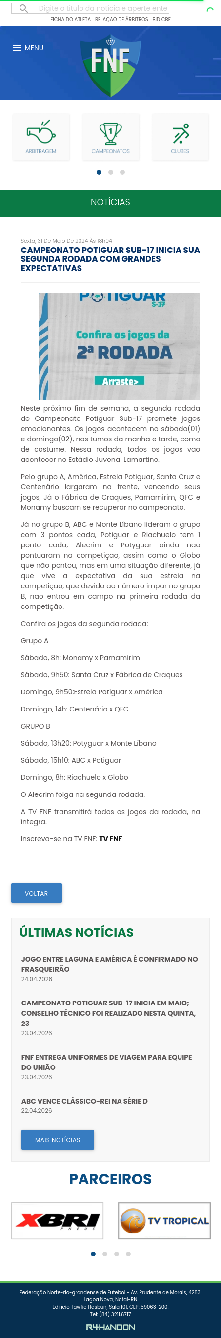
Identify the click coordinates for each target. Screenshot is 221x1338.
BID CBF (161, 19)
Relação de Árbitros (121, 19)
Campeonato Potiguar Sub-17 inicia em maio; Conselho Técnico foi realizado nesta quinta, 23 (108, 1013)
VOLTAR (36, 893)
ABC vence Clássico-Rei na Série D (84, 1101)
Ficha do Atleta (70, 19)
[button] (99, 172)
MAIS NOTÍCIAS (57, 1140)
